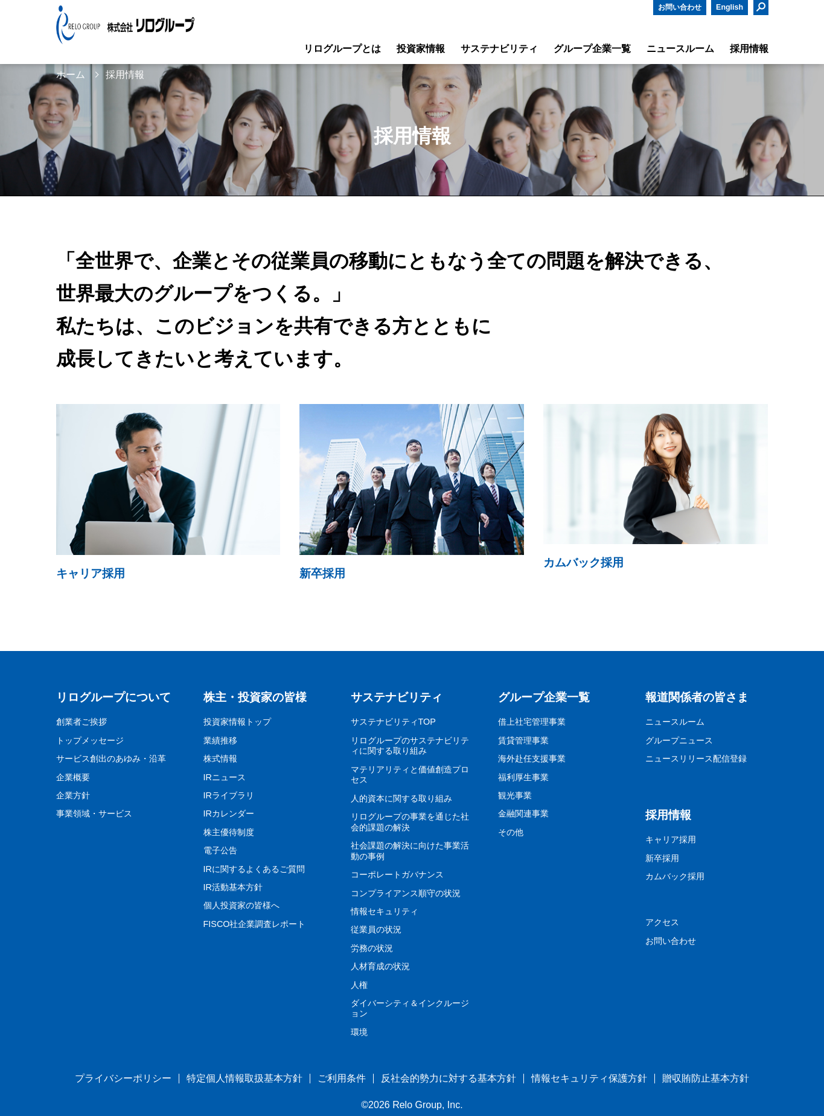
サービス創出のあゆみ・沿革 (111, 758)
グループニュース (679, 740)
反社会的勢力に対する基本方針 (448, 1078)
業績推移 (220, 740)
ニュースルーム (674, 721)
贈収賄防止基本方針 (705, 1078)
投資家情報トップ (237, 721)
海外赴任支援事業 (532, 758)
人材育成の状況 (380, 966)
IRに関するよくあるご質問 (254, 869)
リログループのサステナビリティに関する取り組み (410, 746)
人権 (359, 985)
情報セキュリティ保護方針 (589, 1078)
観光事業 (515, 795)
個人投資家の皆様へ (241, 905)
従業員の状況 (376, 929)
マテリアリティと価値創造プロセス (410, 775)
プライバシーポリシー (123, 1078)
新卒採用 (662, 858)
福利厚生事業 (523, 777)
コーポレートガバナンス (397, 874)
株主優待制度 (228, 832)
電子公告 (220, 850)
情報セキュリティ (384, 911)
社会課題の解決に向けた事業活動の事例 (410, 851)
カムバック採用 (674, 876)
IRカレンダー (228, 813)
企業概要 (73, 777)
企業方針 (73, 795)
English (729, 7)
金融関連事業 (523, 813)
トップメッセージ (90, 740)
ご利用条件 (342, 1078)
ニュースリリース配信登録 (696, 758)
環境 (359, 1032)
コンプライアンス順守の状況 (406, 893)
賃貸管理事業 (523, 740)
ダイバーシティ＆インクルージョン (410, 1008)
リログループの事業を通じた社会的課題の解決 (410, 822)
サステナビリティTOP (393, 721)
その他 (510, 832)
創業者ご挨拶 (81, 721)
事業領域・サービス (94, 813)
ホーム (70, 74)
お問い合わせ (679, 7)
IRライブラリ (228, 795)
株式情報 (220, 758)
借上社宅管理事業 (532, 721)
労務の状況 (372, 948)
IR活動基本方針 (233, 887)
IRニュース (224, 777)
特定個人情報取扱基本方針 (244, 1078)
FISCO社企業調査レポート (254, 924)
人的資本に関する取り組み (401, 798)
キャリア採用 (670, 839)
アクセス (662, 922)
